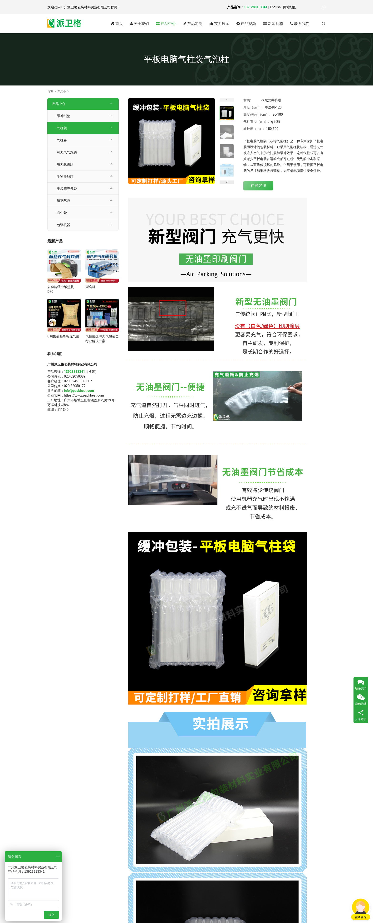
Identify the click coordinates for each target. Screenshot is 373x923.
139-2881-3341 (255, 7)
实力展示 (219, 23)
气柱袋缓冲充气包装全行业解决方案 (102, 338)
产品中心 (166, 23)
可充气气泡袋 (67, 152)
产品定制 (192, 23)
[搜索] (323, 23)
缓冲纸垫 (63, 116)
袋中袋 (62, 213)
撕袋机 (90, 287)
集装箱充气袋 (67, 188)
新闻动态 (273, 23)
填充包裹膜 (65, 164)
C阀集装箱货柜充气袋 (63, 336)
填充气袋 (63, 201)
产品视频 (246, 23)
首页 (117, 23)
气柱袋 (62, 128)
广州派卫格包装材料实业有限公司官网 (89, 7)
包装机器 (63, 225)
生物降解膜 (65, 176)
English (275, 7)
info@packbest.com (79, 391)
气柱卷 (62, 140)
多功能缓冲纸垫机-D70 (61, 289)
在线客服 (258, 185)
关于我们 (139, 23)
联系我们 (299, 23)
